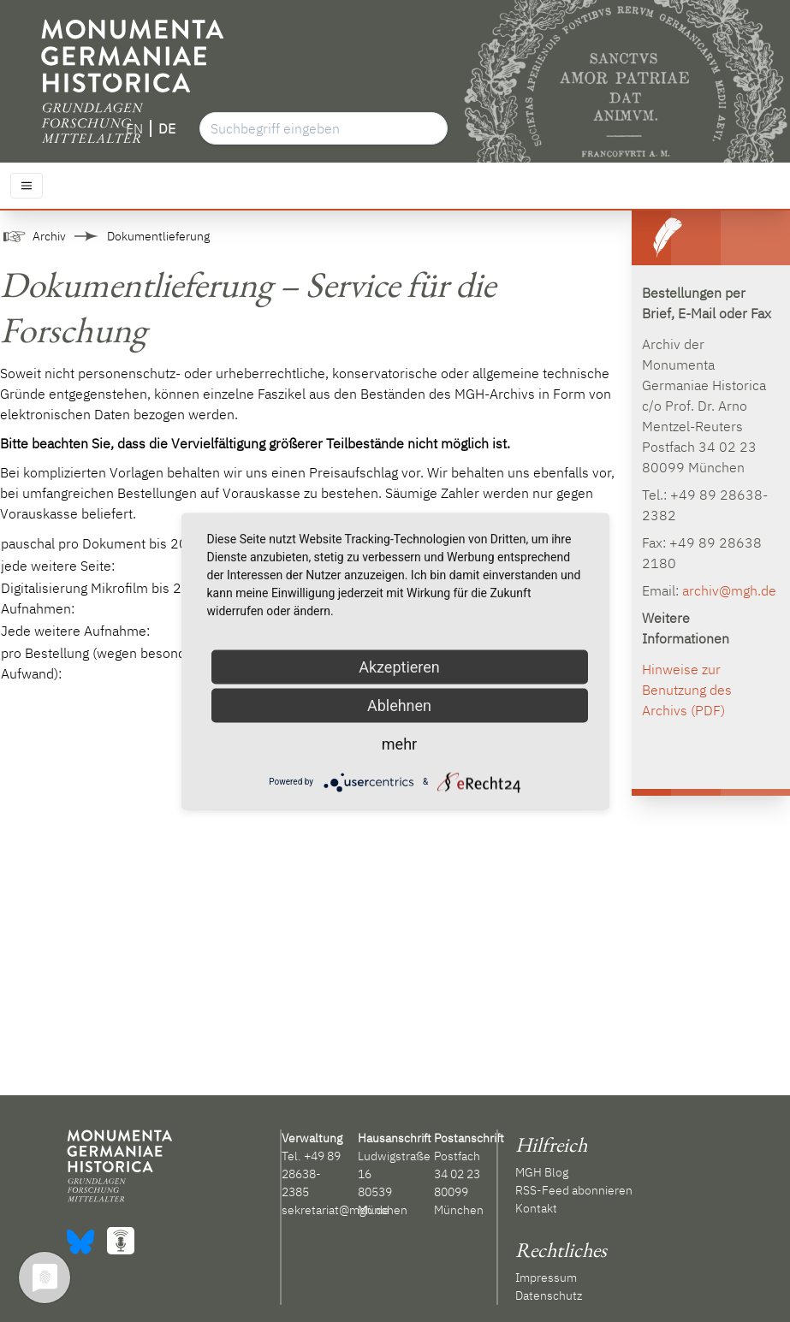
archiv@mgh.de (729, 590)
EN (134, 128)
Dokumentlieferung (158, 236)
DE (166, 128)
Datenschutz (548, 1295)
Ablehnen (399, 705)
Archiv (49, 236)
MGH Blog (541, 1172)
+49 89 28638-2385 (311, 1174)
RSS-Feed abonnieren (574, 1190)
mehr (399, 743)
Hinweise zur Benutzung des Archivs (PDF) (687, 690)
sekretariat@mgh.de (335, 1210)
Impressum (546, 1277)
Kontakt (536, 1208)
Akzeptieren (399, 666)
